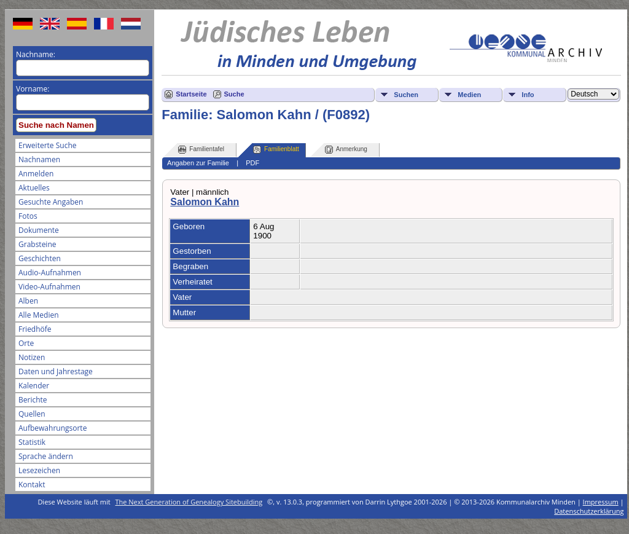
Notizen (31, 357)
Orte (26, 343)
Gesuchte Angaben (50, 202)
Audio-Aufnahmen (49, 272)
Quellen (31, 414)
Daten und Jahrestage (55, 371)
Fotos (27, 216)
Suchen (406, 94)
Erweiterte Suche (47, 145)
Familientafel (201, 149)
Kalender (33, 385)
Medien (469, 94)
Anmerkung (346, 149)
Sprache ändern (45, 456)
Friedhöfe (35, 329)
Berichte (32, 400)
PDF (252, 163)
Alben (28, 301)
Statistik (31, 442)
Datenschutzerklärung (588, 511)
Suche (234, 94)
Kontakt (31, 484)
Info (528, 94)
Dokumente (38, 230)
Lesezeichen (39, 470)
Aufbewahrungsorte (52, 428)
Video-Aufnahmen (49, 286)
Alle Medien (38, 315)
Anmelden (35, 173)
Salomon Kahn (204, 202)
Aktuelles (34, 188)
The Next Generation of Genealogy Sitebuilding (189, 501)
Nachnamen (39, 159)
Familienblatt (276, 149)
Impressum (601, 501)
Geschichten (39, 258)
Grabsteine (37, 244)
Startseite (191, 94)
